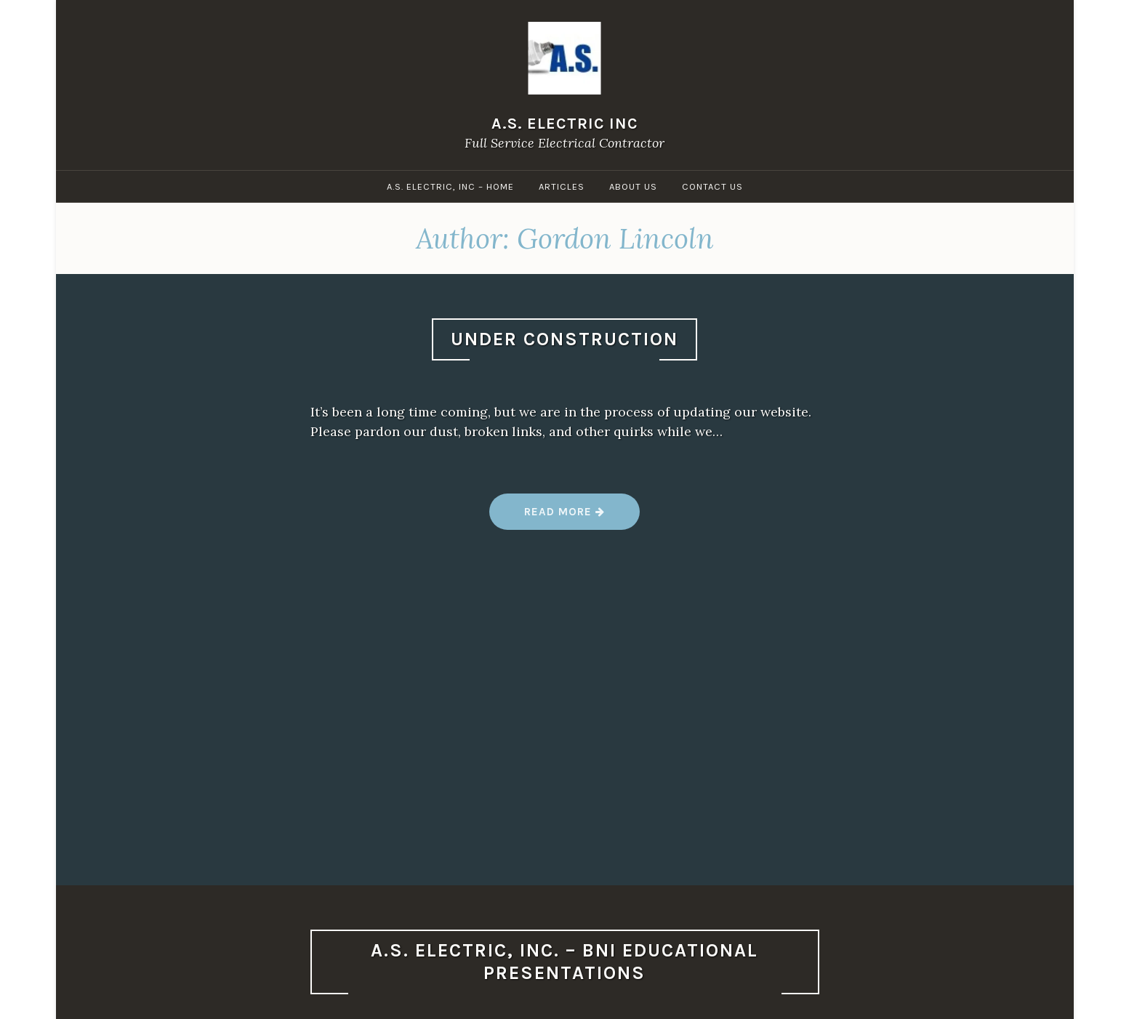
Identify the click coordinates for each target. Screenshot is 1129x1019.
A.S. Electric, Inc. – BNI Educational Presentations (564, 961)
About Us (633, 186)
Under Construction (564, 339)
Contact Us (712, 186)
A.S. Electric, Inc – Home (450, 186)
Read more (563, 517)
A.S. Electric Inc (564, 123)
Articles (561, 186)
